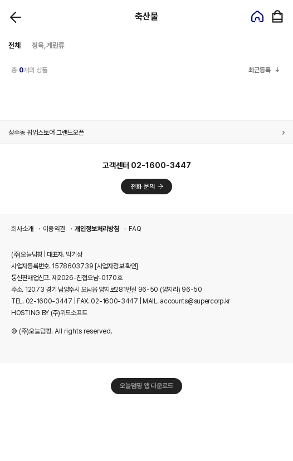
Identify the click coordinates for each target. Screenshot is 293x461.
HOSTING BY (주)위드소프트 (49, 313)
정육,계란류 (48, 45)
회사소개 (22, 229)
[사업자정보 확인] (116, 266)
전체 (14, 45)
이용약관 (54, 229)
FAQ (135, 229)
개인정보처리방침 (97, 229)
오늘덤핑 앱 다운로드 (146, 386)
